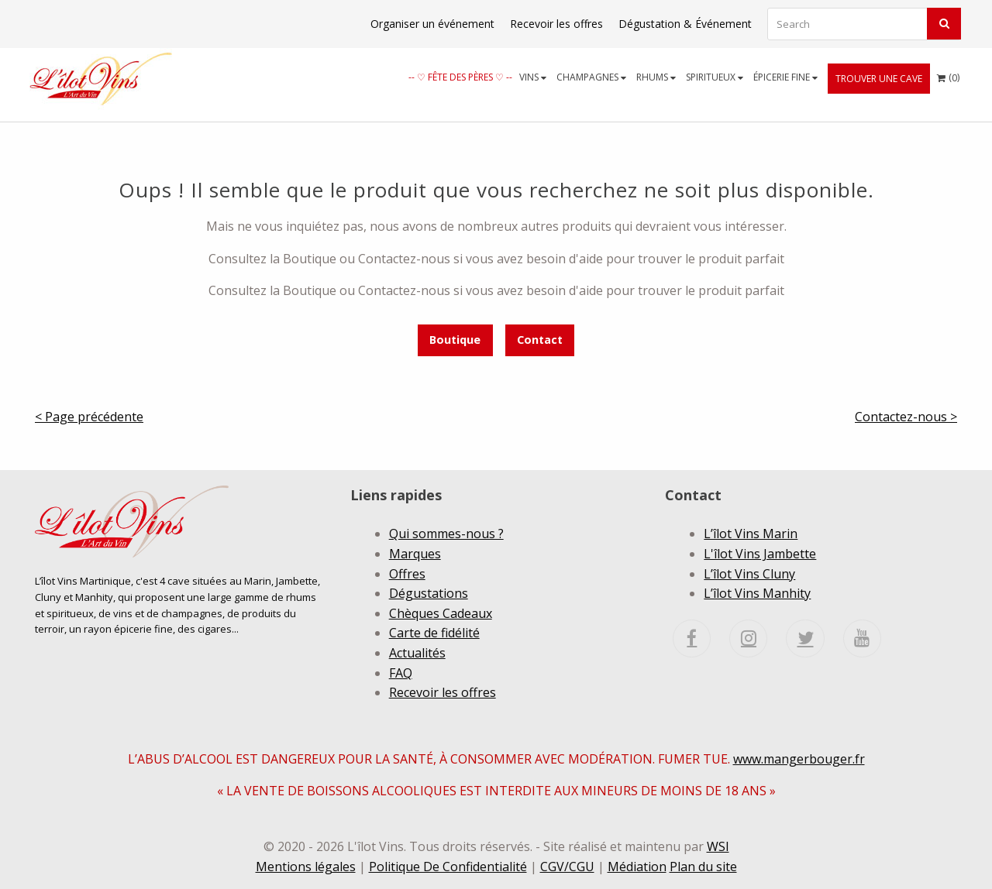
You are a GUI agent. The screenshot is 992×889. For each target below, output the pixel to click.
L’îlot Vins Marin (750, 533)
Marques (415, 553)
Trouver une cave (878, 78)
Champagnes (591, 77)
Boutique (454, 339)
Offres (407, 573)
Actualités (417, 652)
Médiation (637, 866)
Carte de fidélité (434, 632)
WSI (718, 846)
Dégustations (428, 593)
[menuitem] (460, 77)
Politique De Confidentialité (448, 866)
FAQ (400, 672)
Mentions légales (306, 866)
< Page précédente (89, 416)
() (948, 74)
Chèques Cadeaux (440, 613)
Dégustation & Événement (685, 23)
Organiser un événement (432, 23)
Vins (532, 77)
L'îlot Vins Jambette (760, 553)
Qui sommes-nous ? (446, 533)
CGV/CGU (567, 866)
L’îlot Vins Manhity (757, 593)
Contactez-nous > (906, 416)
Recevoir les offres (556, 23)
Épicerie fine (785, 77)
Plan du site (703, 866)
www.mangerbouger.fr (799, 758)
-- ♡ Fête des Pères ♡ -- (460, 77)
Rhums (656, 77)
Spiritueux (714, 77)
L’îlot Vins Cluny (749, 573)
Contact (540, 339)
